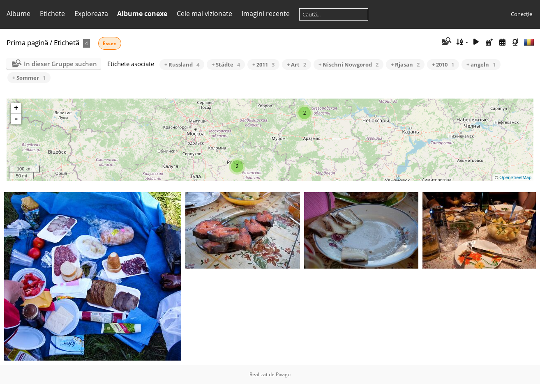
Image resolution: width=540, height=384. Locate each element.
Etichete (52, 13)
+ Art (296, 64)
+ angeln (481, 64)
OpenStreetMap (515, 177)
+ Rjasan (405, 64)
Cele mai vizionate (204, 13)
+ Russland (181, 64)
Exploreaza (91, 13)
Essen (110, 43)
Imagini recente (266, 13)
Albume (18, 13)
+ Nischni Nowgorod (348, 64)
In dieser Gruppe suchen (60, 64)
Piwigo (283, 374)
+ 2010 (443, 64)
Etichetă (66, 42)
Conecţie (521, 14)
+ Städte (226, 64)
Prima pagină (27, 42)
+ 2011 (263, 64)
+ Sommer (29, 77)
